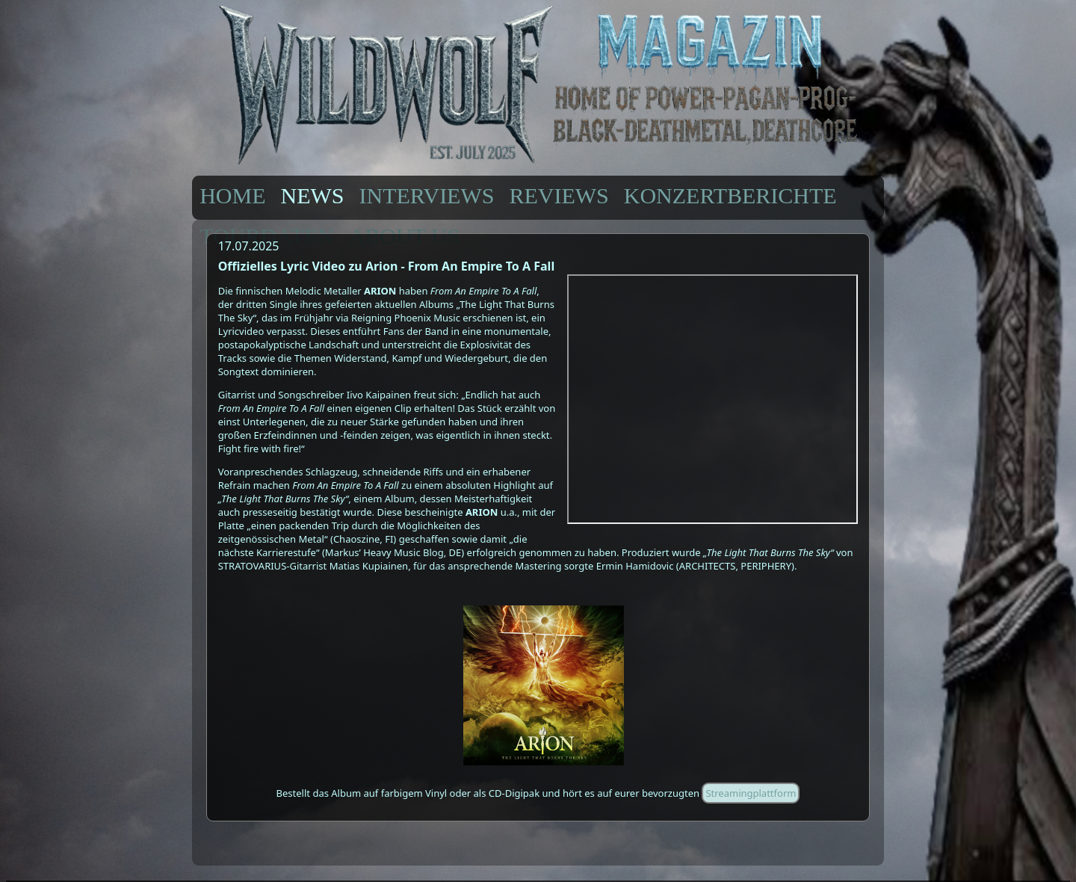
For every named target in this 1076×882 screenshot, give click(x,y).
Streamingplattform (750, 793)
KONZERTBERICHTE (730, 195)
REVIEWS (558, 195)
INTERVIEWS (427, 195)
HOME (232, 195)
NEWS (312, 195)
